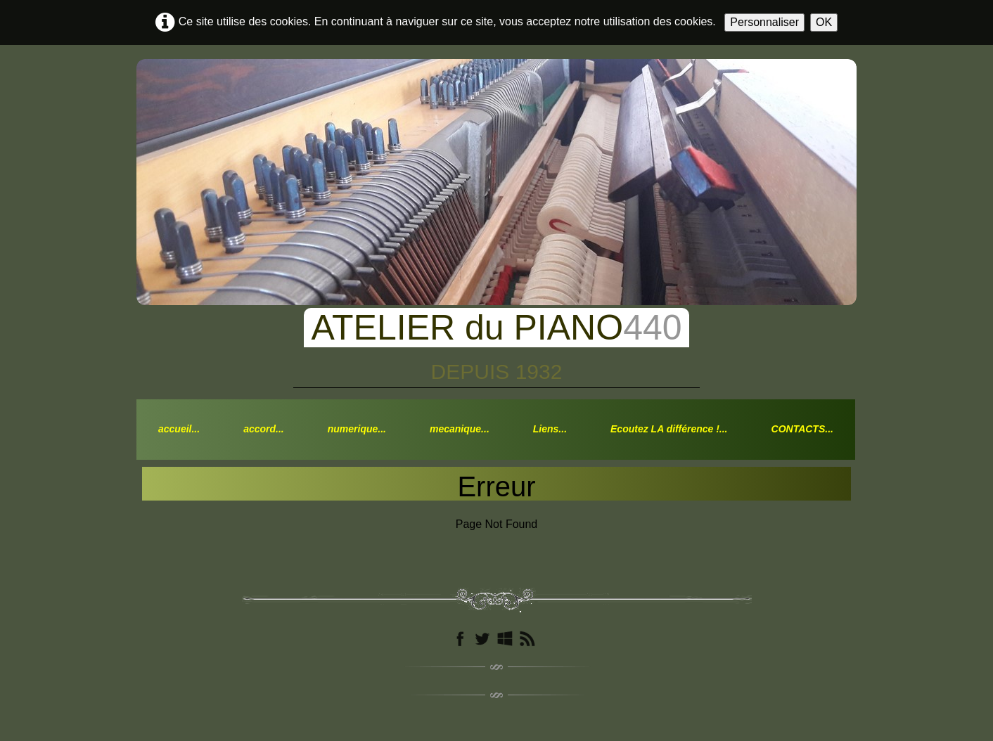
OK (824, 22)
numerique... (357, 428)
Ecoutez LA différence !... (668, 428)
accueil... (179, 428)
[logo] (496, 340)
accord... (263, 428)
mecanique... (459, 428)
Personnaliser (764, 22)
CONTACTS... (802, 428)
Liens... (550, 428)
